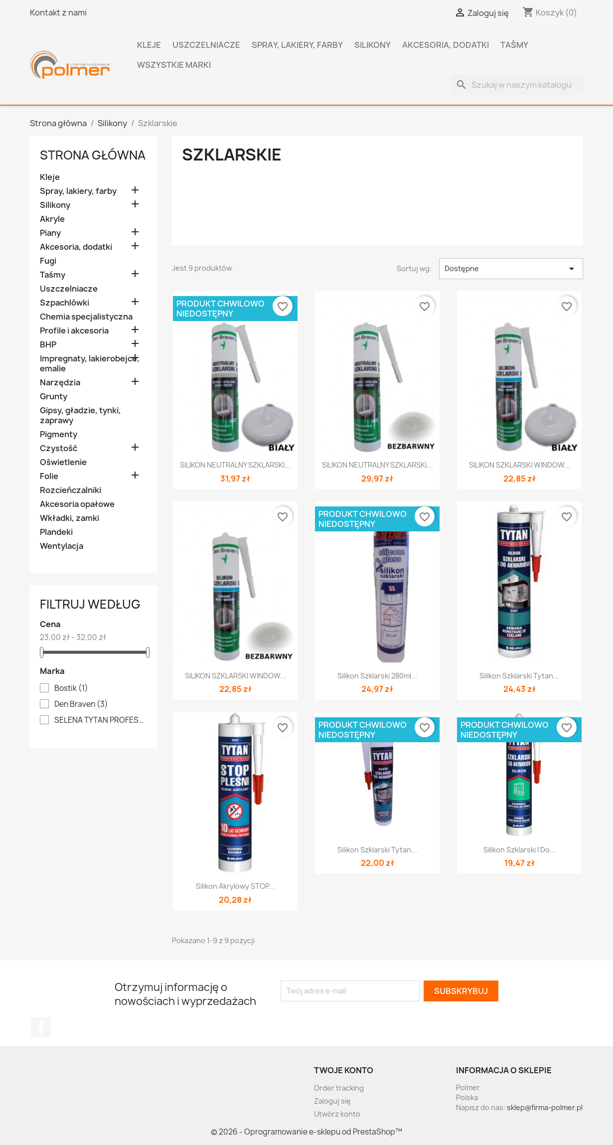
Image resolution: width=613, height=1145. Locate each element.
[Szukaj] (517, 85)
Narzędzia (60, 382)
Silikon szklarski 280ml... (377, 675)
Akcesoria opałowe (77, 504)
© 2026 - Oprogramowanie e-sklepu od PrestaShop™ (306, 1132)
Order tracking (339, 1088)
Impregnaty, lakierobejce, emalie (90, 363)
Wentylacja (61, 546)
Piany (50, 233)
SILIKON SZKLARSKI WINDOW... (519, 465)
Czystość (58, 448)
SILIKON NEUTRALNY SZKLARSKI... (235, 465)
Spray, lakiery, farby (297, 44)
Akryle (52, 219)
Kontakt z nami (58, 12)
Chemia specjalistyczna (86, 317)
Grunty (53, 396)
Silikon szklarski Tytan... (519, 675)
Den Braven (81, 704)
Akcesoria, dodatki (445, 44)
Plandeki (56, 532)
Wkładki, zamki (69, 518)
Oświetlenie (63, 462)
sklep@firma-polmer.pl (545, 1107)
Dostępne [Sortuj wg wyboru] (511, 269)
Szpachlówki (64, 303)
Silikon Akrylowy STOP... (235, 886)
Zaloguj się (332, 1101)
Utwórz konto (337, 1114)
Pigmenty (58, 434)
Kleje (149, 44)
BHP (48, 344)
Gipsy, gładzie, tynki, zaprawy (80, 415)
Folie (49, 476)
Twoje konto (343, 1070)
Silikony (372, 44)
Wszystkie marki (174, 64)
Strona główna (93, 155)
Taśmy (514, 44)
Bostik (71, 688)
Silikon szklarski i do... (519, 849)
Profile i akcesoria (74, 331)
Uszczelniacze (206, 44)
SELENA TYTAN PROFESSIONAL (100, 720)
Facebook (41, 1027)
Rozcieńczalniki (70, 490)
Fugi (48, 261)
